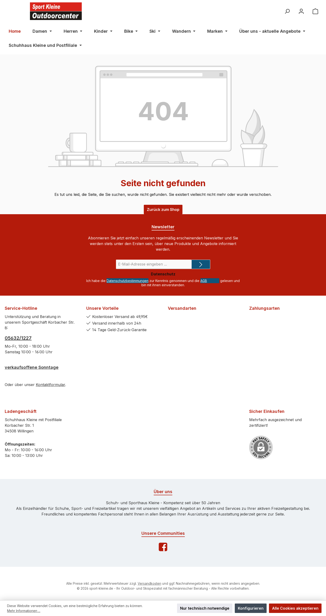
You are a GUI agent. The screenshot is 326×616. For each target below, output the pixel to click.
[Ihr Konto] (301, 11)
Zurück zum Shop (163, 209)
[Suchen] (287, 11)
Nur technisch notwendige (204, 608)
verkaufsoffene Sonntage (31, 367)
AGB (203, 281)
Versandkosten (149, 583)
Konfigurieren (251, 608)
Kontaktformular (50, 384)
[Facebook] (163, 547)
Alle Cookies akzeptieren (295, 608)
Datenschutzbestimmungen (128, 281)
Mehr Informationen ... (23, 611)
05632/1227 (18, 338)
